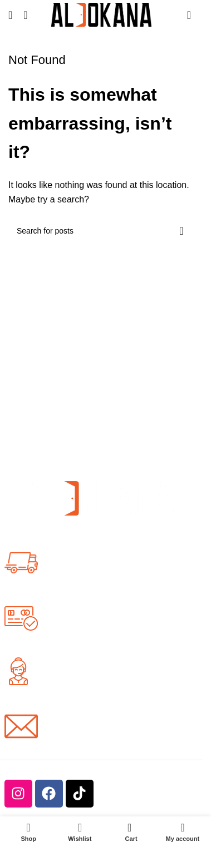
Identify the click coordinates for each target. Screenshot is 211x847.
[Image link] (101, 497)
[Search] (25, 15)
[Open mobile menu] (10, 15)
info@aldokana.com (88, 732)
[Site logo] (101, 14)
